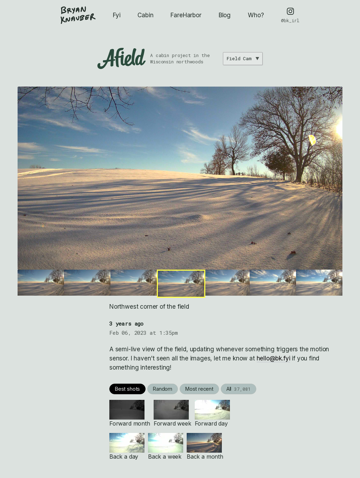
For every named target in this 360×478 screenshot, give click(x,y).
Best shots (127, 389)
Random (162, 389)
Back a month (205, 446)
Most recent (199, 389)
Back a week (165, 446)
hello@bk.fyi (273, 358)
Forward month (129, 413)
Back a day (126, 446)
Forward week (172, 413)
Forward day (212, 413)
